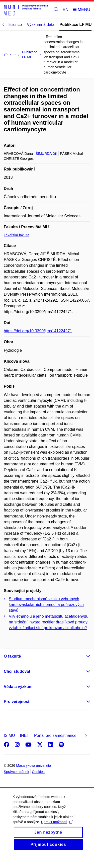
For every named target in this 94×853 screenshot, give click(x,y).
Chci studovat (17, 671)
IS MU (9, 735)
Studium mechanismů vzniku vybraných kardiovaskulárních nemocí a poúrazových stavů (46, 604)
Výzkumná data (40, 24)
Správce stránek (16, 772)
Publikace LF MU (75, 24)
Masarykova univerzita (33, 766)
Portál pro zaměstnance (55, 735)
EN (66, 9)
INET (24, 735)
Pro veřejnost (16, 701)
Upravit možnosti (57, 826)
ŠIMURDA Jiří (46, 154)
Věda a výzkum (18, 686)
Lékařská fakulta (16, 235)
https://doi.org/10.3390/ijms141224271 (38, 331)
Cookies (38, 772)
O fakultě (12, 656)
